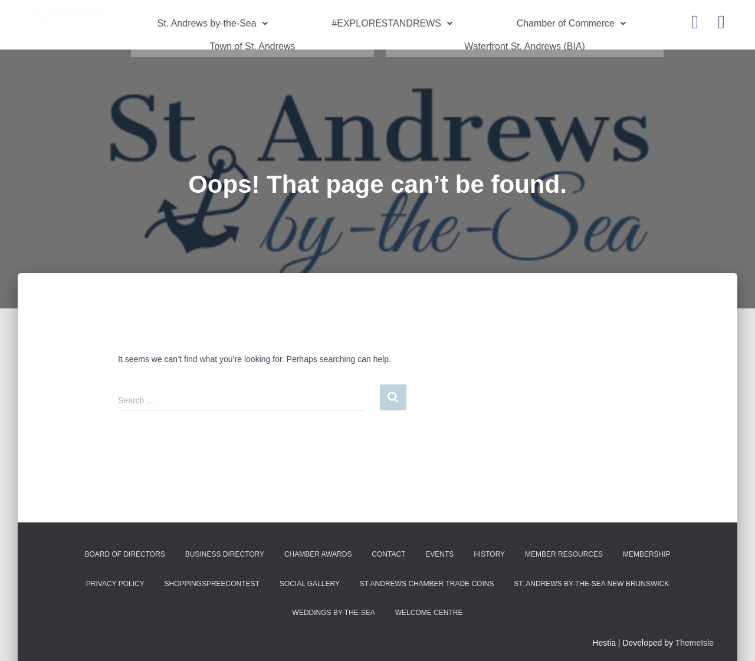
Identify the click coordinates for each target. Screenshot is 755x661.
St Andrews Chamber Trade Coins (427, 575)
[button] (212, 21)
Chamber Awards (318, 546)
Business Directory (224, 546)
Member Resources (564, 546)
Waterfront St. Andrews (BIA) (524, 40)
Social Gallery (310, 575)
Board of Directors (124, 546)
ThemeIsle (694, 634)
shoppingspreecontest (212, 575)
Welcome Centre (429, 604)
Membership (647, 546)
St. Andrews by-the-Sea (212, 21)
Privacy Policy (115, 575)
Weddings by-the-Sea (334, 604)
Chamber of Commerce (571, 21)
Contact (388, 546)
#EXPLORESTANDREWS (391, 21)
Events (439, 546)
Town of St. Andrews (253, 40)
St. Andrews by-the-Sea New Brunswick (591, 575)
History (489, 546)
